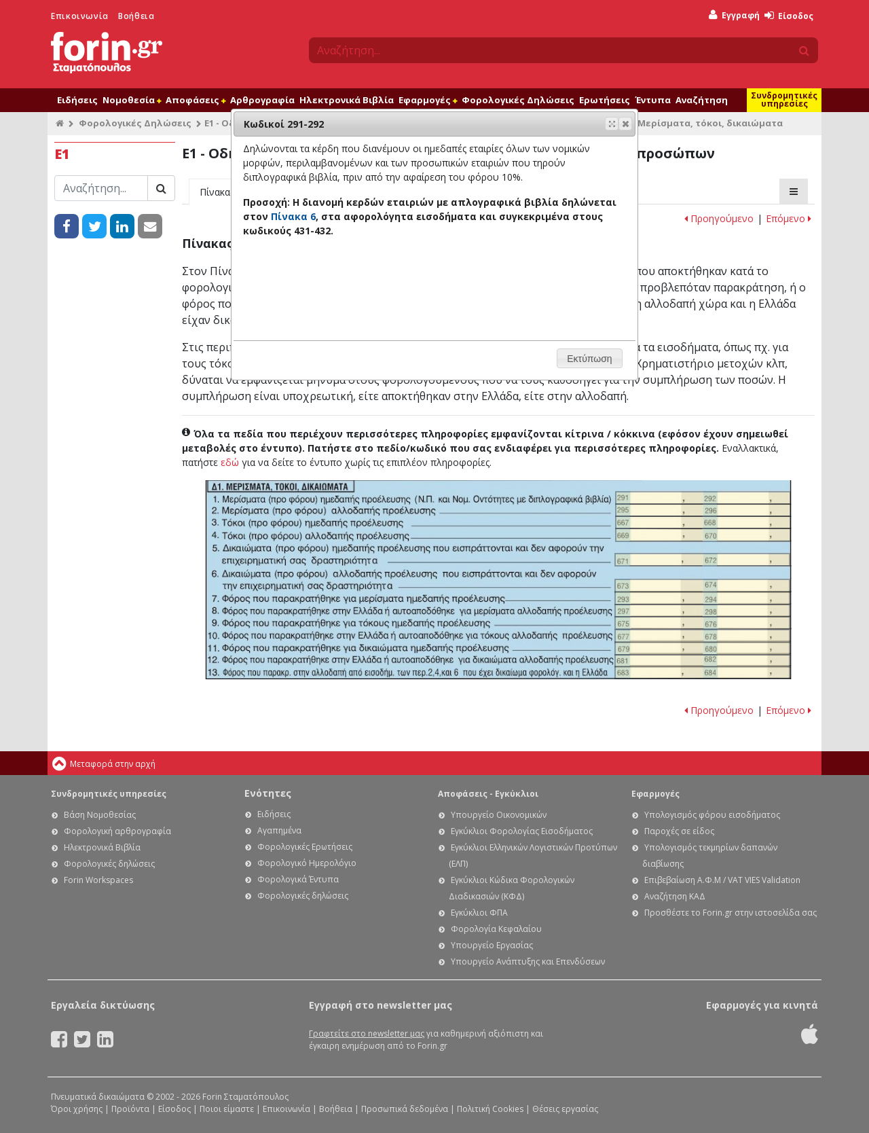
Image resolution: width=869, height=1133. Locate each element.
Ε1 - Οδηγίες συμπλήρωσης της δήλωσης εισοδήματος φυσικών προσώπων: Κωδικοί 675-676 (702, 623)
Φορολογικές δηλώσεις (109, 863)
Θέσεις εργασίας (565, 1109)
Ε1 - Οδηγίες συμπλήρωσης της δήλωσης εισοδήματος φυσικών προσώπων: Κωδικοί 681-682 (702, 661)
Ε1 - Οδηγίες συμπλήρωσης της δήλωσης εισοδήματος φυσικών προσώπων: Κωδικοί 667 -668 (703, 522)
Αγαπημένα (279, 830)
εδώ (230, 462)
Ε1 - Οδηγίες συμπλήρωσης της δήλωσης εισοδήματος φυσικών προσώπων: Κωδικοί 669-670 (703, 534)
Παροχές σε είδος (679, 831)
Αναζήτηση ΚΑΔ (674, 896)
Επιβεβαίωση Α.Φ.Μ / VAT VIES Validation (722, 880)
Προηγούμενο (719, 218)
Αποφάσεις (195, 100)
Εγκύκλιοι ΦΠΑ (479, 912)
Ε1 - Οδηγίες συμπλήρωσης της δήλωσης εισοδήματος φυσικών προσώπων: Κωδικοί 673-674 (702, 585)
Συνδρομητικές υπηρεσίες (784, 99)
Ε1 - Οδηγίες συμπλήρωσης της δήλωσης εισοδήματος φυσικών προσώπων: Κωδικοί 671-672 (702, 559)
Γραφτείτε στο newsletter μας (366, 1033)
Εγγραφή (734, 15)
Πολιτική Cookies (490, 1109)
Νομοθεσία (132, 100)
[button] (625, 123)
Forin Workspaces (98, 880)
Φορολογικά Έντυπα (298, 879)
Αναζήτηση (702, 100)
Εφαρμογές (428, 100)
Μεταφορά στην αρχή (112, 764)
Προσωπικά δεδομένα (404, 1109)
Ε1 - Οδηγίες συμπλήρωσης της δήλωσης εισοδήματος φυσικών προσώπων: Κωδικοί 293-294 (702, 598)
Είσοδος (788, 16)
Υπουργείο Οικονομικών (499, 815)
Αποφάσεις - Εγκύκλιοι (488, 793)
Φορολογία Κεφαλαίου (496, 929)
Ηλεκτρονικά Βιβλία (346, 100)
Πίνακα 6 (293, 216)
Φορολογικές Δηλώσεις (518, 100)
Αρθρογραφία (262, 100)
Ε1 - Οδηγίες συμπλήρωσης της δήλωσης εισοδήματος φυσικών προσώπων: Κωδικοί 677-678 (702, 636)
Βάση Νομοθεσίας (100, 815)
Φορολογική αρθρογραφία (117, 831)
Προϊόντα (130, 1109)
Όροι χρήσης (77, 1109)
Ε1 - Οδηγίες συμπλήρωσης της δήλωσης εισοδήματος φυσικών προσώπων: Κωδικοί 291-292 (703, 498)
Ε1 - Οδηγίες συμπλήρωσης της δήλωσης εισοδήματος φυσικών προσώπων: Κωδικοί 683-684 (702, 672)
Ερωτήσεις (604, 100)
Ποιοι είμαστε (227, 1109)
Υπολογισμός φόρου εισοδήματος (712, 815)
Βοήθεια (136, 16)
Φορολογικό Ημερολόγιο (306, 863)
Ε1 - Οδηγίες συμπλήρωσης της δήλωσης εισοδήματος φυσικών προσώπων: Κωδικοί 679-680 (702, 648)
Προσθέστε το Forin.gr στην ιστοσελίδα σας (730, 912)
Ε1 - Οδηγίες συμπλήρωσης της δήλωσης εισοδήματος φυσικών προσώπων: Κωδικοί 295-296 (703, 510)
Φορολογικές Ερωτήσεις (304, 846)
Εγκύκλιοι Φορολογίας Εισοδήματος (522, 831)
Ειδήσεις (77, 100)
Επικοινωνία (80, 16)
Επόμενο (788, 218)
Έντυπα (653, 100)
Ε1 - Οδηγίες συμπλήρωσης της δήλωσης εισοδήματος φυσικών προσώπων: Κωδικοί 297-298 (702, 610)
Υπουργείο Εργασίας (492, 945)
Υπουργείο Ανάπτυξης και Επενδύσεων (528, 961)
